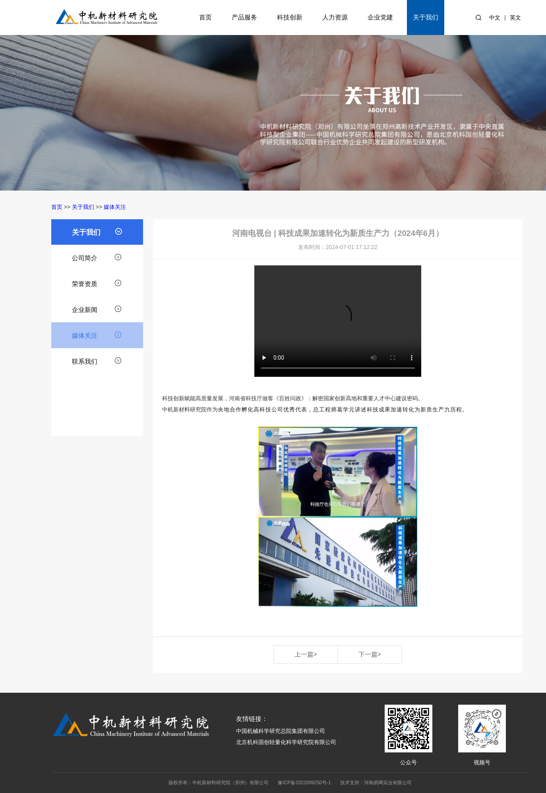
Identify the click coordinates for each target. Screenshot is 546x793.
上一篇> (305, 654)
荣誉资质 (97, 283)
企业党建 (380, 17)
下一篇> (369, 654)
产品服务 (244, 17)
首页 (205, 17)
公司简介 (97, 257)
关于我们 (425, 17)
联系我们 (97, 360)
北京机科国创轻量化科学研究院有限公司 (286, 742)
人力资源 (335, 17)
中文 (494, 17)
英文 (515, 17)
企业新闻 (97, 308)
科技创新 (289, 17)
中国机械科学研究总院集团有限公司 (280, 731)
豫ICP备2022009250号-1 (304, 782)
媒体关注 (115, 207)
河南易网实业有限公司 (388, 782)
